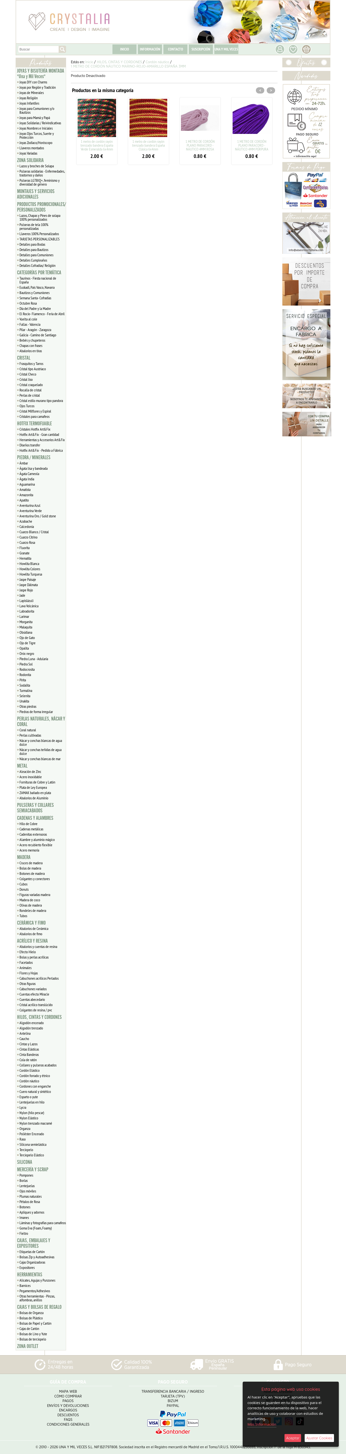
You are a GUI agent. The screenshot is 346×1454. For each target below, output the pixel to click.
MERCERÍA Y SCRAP (32, 1169)
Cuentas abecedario (32, 999)
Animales (25, 967)
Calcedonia (26, 526)
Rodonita (25, 674)
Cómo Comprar (68, 1396)
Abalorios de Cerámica (33, 928)
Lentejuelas (27, 1185)
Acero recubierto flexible (35, 844)
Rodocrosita (27, 669)
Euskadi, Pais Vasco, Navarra (37, 287)
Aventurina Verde (30, 510)
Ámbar (23, 463)
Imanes (24, 1217)
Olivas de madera (30, 905)
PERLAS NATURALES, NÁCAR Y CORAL (41, 721)
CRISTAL (23, 358)
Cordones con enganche (35, 1086)
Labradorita (26, 611)
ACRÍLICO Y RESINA (32, 941)
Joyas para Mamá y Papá (34, 117)
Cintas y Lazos (28, 1043)
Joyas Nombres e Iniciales (36, 128)
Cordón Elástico (29, 1070)
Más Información (261, 1424)
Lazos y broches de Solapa (36, 165)
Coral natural (27, 729)
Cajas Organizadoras (32, 1262)
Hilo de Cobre (28, 823)
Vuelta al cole (28, 319)
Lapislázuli (26, 600)
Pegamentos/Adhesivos (34, 1290)
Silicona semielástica (32, 1144)
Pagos (68, 1401)
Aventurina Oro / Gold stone (37, 516)
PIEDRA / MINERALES (33, 457)
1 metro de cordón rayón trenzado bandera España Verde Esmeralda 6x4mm (96, 145)
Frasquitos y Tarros (31, 363)
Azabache (25, 521)
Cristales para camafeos (34, 416)
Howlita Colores (29, 568)
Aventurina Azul (29, 505)
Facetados (26, 962)
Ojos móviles (27, 1191)
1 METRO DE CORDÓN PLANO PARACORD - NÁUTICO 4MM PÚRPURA (251, 145)
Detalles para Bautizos (33, 249)
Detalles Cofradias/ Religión (37, 265)
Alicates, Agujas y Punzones (37, 1280)
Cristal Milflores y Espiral (35, 411)
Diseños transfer (29, 445)
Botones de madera (32, 873)
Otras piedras (27, 706)
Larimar (24, 616)
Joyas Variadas (28, 153)
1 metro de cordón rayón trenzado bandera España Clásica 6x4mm (148, 145)
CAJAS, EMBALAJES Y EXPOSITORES (33, 1243)
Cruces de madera (31, 862)
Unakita (24, 701)
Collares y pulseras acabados (37, 1065)
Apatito (24, 500)
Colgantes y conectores (34, 878)
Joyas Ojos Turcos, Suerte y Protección (36, 135)
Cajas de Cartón (29, 1328)
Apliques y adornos (31, 1212)
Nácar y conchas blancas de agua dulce (40, 742)
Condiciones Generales (68, 1424)
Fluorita (24, 547)
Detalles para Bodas (32, 244)
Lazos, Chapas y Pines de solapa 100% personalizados (39, 217)
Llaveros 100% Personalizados (39, 233)
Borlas (23, 1180)
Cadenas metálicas (31, 829)
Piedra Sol (26, 664)
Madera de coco (29, 899)
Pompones (26, 1175)
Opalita (24, 648)
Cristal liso (26, 379)
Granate (24, 553)
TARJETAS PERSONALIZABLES (39, 239)
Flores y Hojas (28, 973)
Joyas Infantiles (29, 103)
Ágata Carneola (29, 473)
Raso (22, 1139)
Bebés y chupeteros (32, 340)
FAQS (68, 1420)
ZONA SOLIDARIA (30, 160)
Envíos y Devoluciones (68, 1406)
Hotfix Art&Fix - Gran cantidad (39, 434)
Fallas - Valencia (29, 324)
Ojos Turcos (26, 405)
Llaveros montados (31, 147)
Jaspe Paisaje (27, 579)
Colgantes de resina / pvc (35, 1010)
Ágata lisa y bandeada (33, 468)
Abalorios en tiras (30, 350)
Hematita (25, 558)
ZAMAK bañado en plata (35, 792)
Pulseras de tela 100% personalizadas (33, 226)
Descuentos (68, 1415)
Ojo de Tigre (27, 642)
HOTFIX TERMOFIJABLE (34, 423)
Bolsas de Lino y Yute (33, 1333)
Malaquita (25, 627)
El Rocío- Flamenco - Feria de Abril (42, 313)
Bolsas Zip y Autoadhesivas (36, 1256)
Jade (22, 595)
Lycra (22, 1107)
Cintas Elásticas (29, 1049)
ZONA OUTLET (27, 1346)
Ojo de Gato (27, 637)
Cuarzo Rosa (27, 542)
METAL (22, 766)
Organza (24, 1128)
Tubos (23, 915)
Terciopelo (26, 1149)
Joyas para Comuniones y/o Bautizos (36, 110)
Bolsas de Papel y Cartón (35, 1323)
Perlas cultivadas (30, 735)
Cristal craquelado (31, 384)
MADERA (24, 857)
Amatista (25, 489)
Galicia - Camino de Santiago (37, 334)
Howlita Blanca (29, 563)
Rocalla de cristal (30, 390)
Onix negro (26, 653)
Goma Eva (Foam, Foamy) (35, 1228)
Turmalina (25, 690)
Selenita (24, 695)
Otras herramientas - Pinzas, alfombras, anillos (37, 1298)
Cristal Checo (27, 374)
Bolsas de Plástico (31, 1318)
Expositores (27, 1267)
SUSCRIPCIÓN (201, 49)
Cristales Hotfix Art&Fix (34, 429)
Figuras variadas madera (34, 894)
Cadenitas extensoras (33, 834)
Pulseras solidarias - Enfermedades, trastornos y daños (42, 173)
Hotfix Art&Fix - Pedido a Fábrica (41, 450)
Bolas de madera (30, 868)
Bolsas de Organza (31, 1312)
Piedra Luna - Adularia (33, 658)
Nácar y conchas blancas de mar (40, 758)
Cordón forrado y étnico (34, 1075)
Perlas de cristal (29, 395)
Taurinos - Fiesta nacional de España (37, 280)
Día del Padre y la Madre (35, 308)
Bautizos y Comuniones (34, 292)
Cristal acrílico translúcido (36, 1004)
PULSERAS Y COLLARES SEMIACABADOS (35, 807)
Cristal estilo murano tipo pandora (41, 400)
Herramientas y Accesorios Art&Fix (42, 439)
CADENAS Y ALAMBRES (35, 818)
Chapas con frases (30, 345)
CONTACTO (175, 49)
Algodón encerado (31, 1022)
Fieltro (23, 1233)
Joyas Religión (28, 97)
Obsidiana (25, 632)
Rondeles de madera (32, 910)
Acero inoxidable (30, 776)
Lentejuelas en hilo (31, 1102)
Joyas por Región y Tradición (37, 87)
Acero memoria (29, 850)
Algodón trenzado (31, 1028)
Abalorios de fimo (30, 933)
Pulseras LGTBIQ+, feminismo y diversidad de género (39, 182)
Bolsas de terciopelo (32, 1339)
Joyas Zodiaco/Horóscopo (35, 142)
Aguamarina (27, 484)
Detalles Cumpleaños (33, 260)
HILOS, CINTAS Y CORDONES (39, 1017)
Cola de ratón (28, 1059)
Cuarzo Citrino (28, 537)
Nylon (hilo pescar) (31, 1112)
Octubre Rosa (28, 303)
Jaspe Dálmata (28, 584)
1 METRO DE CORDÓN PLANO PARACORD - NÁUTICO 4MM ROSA (200, 145)
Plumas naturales (30, 1196)
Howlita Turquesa (30, 574)
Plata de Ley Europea (33, 787)
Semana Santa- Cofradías (35, 297)
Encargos (68, 1410)
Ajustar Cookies (319, 1438)
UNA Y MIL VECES (226, 49)
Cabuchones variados (33, 988)
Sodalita (24, 685)
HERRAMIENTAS (29, 1274)
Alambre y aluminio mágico (37, 839)
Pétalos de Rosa (29, 1201)
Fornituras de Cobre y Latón (37, 782)
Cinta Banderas (29, 1054)
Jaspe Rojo (26, 590)
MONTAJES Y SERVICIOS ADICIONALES (36, 194)
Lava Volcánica (28, 605)
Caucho (24, 1038)
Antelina (25, 1033)
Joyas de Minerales (31, 92)
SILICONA (24, 1162)
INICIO (124, 49)
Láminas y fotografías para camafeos (42, 1222)
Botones (24, 1206)
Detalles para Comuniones (36, 254)
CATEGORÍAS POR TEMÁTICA (39, 272)
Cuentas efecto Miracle (34, 994)
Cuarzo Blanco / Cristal (34, 531)
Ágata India (26, 478)
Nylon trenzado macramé (35, 1123)
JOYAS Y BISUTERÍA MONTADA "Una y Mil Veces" (40, 73)
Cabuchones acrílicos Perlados (39, 978)
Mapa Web (68, 1391)
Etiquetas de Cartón (32, 1251)
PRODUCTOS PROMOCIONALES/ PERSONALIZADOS (41, 207)
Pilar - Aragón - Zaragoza (35, 329)
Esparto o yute (28, 1096)
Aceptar (292, 1438)
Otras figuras (27, 983)
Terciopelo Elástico (31, 1155)
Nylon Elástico (28, 1118)
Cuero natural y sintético (35, 1091)
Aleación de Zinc (30, 771)
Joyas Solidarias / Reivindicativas (40, 122)
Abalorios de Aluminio (33, 798)
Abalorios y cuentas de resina (38, 946)
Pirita (22, 679)
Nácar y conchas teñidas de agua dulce (40, 751)
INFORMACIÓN (150, 49)
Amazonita (26, 494)
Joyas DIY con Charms (33, 82)
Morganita (25, 621)
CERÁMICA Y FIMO (31, 923)
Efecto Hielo (27, 951)
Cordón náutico (29, 1080)
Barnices (25, 1285)
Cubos (23, 884)
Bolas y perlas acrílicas (34, 957)
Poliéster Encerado (31, 1133)
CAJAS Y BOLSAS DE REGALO (39, 1307)
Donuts (24, 889)
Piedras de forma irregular (36, 711)
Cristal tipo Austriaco (32, 368)
